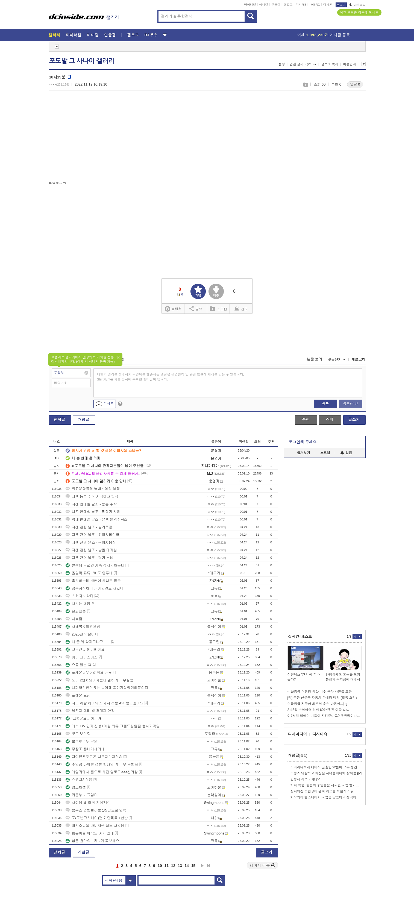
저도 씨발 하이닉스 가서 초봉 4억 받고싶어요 (104, 703)
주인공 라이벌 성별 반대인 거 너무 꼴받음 (102, 764)
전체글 (59, 419)
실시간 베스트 (300, 636)
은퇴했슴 (76, 611)
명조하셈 (76, 787)
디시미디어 (297, 734)
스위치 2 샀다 (79, 596)
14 (186, 865)
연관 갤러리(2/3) (302, 64)
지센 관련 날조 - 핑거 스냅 (89, 558)
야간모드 (358, 5)
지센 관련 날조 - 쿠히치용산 (91, 542)
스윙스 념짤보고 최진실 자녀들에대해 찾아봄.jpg (326, 773)
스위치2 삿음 (79, 780)
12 (173, 865)
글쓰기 (354, 419)
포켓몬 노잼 (78, 695)
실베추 (173, 309)
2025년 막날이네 (82, 634)
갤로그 (288, 4)
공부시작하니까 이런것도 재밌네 (94, 588)
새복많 (74, 619)
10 (160, 865)
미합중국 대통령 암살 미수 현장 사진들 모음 (319, 692)
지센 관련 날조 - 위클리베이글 (92, 535)
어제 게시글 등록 (323, 35)
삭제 (330, 419)
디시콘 (327, 4)
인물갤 (275, 4)
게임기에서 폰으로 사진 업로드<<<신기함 (102, 772)
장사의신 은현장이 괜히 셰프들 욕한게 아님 (322, 791)
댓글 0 (355, 84)
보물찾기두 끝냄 (82, 741)
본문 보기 (314, 359)
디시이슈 (320, 734)
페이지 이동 (262, 865)
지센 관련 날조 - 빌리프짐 (89, 527)
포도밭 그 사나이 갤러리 (81, 61)
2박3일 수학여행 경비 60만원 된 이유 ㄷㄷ (318, 710)
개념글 (83, 419)
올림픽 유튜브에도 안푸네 (89, 573)
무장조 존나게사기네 (85, 749)
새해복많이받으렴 (83, 627)
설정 (281, 64)
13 (180, 865)
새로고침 (358, 360)
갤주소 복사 (329, 64)
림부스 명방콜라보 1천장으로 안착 (96, 810)
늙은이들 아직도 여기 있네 (90, 833)
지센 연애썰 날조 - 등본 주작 (91, 504)
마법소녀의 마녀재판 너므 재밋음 (95, 826)
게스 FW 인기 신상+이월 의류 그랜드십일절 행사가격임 (113, 726)
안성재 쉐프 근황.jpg (305, 779)
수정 (306, 419)
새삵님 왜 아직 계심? (85, 803)
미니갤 (263, 4)
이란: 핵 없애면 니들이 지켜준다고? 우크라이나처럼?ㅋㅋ (324, 716)
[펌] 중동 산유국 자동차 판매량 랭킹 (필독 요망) (322, 698)
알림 (346, 453)
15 (193, 865)
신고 (241, 308)
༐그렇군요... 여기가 (83, 718)
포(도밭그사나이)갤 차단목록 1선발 (97, 818)
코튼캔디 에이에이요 (85, 650)
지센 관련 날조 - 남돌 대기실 (91, 550)
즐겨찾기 (303, 453)
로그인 (341, 5)
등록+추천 (350, 404)
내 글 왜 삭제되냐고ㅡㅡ (88, 642)
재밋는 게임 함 (80, 604)
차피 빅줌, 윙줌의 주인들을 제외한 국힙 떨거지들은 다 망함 (326, 785)
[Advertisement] (94, 137)
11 (166, 865)
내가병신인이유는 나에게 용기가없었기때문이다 (107, 688)
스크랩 (305, 84)
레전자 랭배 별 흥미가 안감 (90, 711)
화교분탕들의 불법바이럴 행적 (93, 489)
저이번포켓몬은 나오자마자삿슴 (94, 757)
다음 (202, 866)
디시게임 (302, 4)
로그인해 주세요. (303, 442)
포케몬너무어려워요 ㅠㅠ (89, 672)
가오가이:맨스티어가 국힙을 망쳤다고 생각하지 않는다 (326, 797)
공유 (195, 308)
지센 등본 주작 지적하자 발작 (92, 496)
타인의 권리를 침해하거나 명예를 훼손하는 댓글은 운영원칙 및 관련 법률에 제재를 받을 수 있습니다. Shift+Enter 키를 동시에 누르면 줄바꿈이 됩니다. (170, 377)
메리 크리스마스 (82, 657)
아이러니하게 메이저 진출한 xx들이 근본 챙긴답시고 (326, 767)
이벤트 (315, 4)
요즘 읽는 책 (78, 665)
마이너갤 (250, 4)
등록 (325, 404)
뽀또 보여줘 (78, 734)
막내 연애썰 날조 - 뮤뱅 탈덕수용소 (96, 519)
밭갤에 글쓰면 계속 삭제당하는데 (95, 565)
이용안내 (349, 64)
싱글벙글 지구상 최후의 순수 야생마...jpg (317, 704)
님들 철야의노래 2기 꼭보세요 (92, 841)
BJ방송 (150, 35)
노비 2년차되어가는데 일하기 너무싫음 (99, 680)
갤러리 (54, 35)
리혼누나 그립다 (82, 795)
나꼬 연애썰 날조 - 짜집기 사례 (93, 512)
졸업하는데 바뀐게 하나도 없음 (93, 581)
